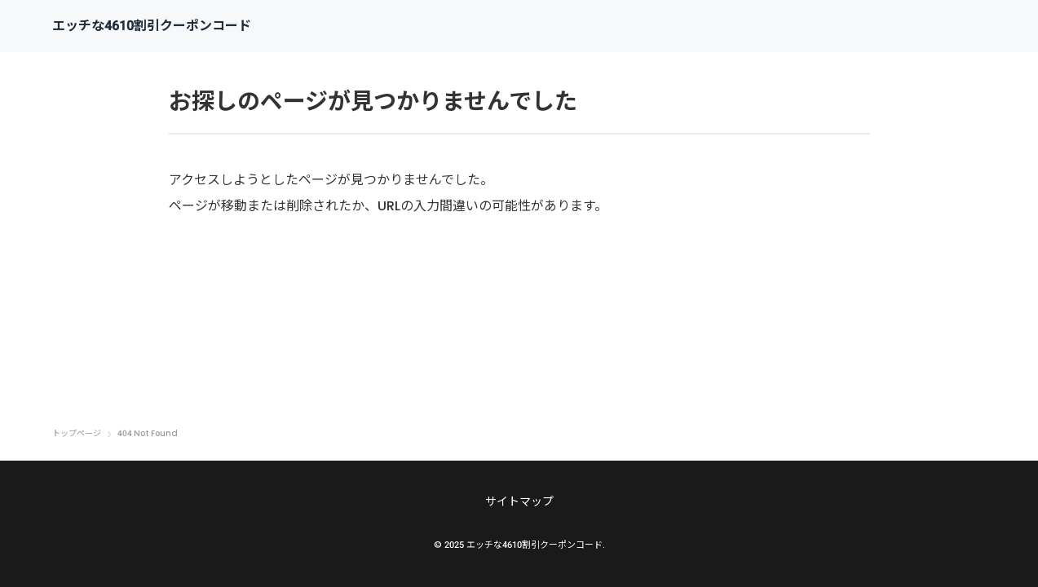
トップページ (76, 434)
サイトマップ (519, 501)
